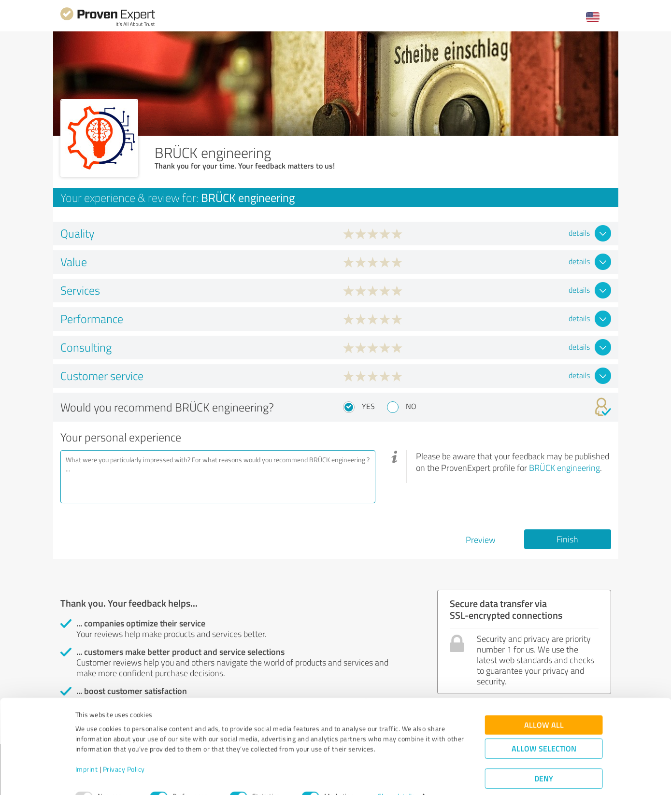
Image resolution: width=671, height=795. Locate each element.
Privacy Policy (124, 749)
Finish (567, 539)
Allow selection (544, 729)
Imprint (86, 749)
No (411, 406)
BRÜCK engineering (564, 467)
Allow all (544, 705)
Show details (396, 776)
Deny (543, 759)
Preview (481, 539)
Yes (368, 406)
